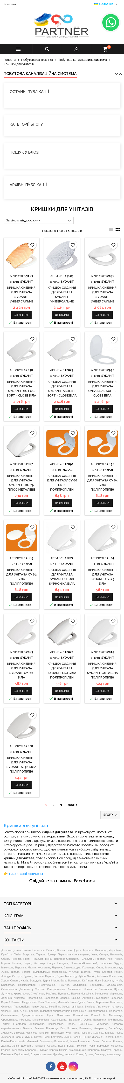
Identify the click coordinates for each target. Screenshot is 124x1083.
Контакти (10, 4)
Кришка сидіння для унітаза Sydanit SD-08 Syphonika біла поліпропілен (62, 579)
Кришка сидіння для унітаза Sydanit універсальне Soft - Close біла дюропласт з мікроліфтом (102, 301)
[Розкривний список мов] (106, 4)
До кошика (21, 314)
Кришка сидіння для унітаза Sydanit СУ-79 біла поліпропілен (102, 579)
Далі (73, 805)
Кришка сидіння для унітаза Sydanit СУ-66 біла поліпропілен (21, 673)
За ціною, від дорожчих (39, 221)
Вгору (110, 815)
